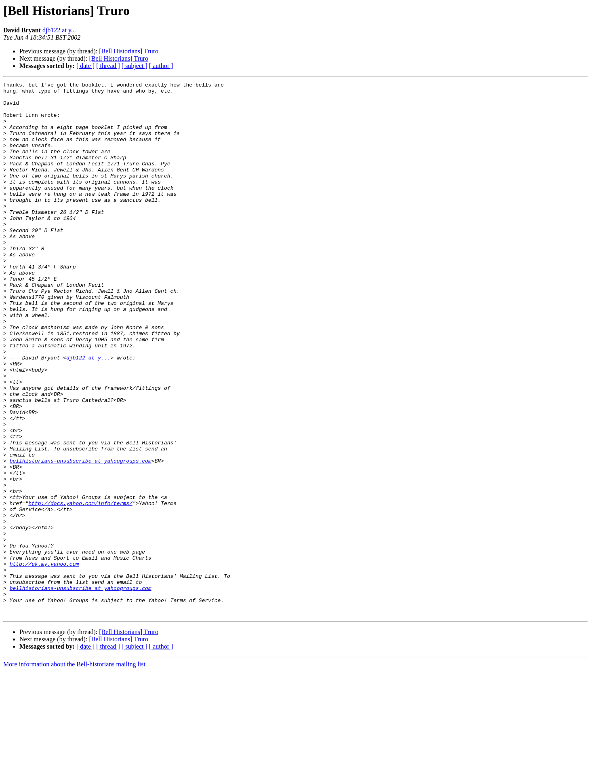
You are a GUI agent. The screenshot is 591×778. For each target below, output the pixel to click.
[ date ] (85, 65)
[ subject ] (134, 65)
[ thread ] (108, 65)
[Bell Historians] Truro (128, 51)
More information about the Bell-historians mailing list (74, 770)
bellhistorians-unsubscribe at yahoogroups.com (80, 537)
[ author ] (161, 65)
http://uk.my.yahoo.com (44, 660)
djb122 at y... (59, 30)
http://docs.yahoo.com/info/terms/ (80, 588)
